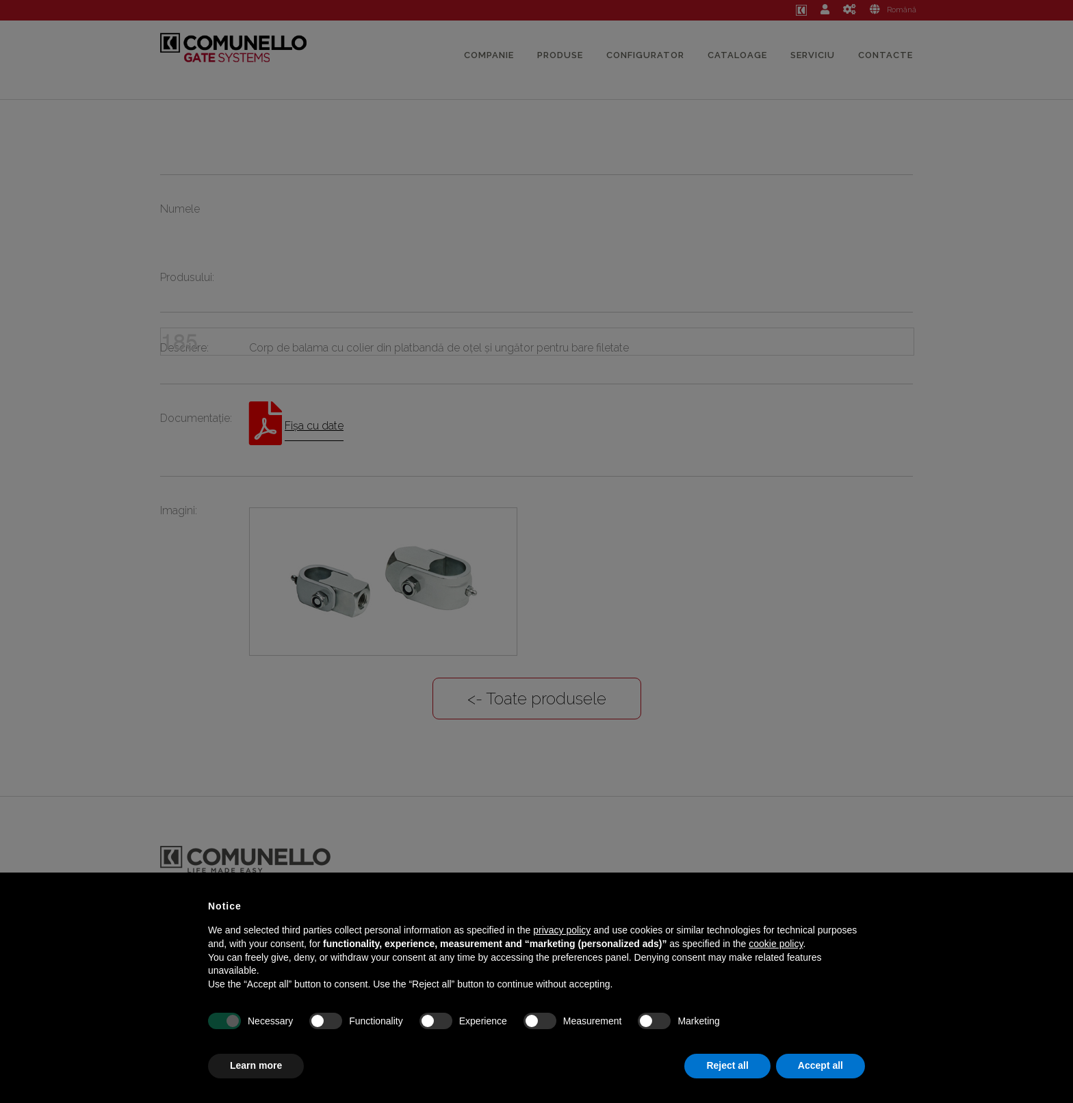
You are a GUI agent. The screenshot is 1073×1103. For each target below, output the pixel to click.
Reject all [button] (727, 1065)
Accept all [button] (820, 1065)
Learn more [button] (256, 1065)
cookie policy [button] (776, 943)
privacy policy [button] (562, 930)
